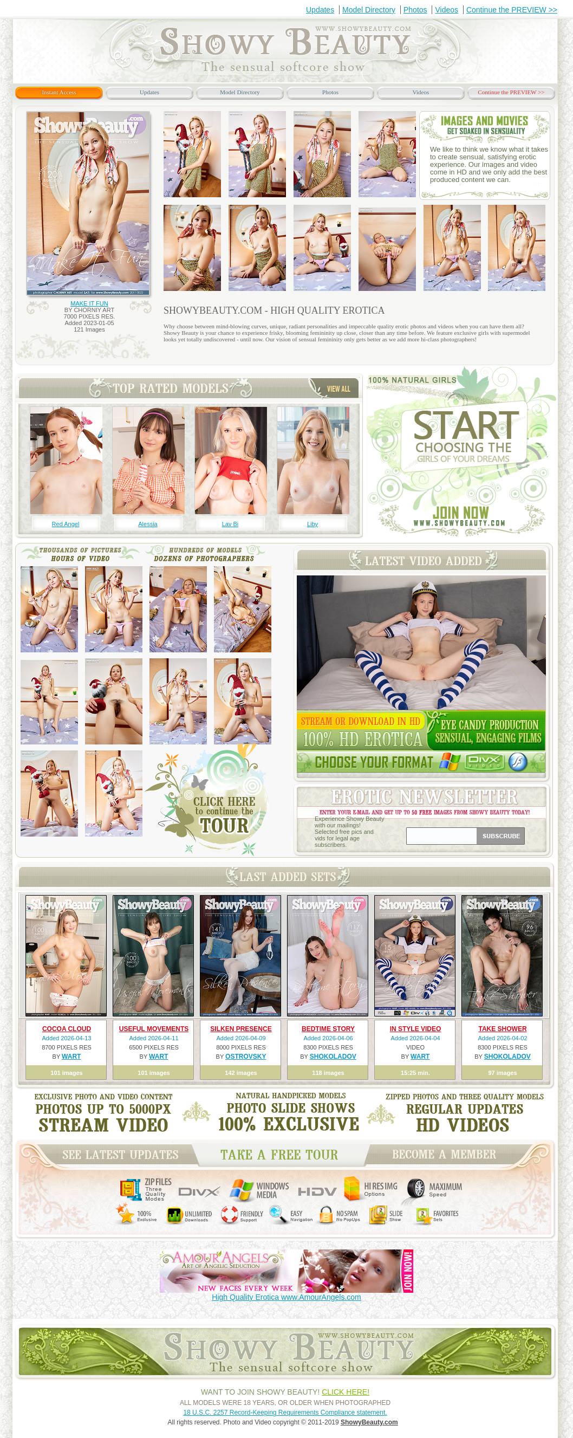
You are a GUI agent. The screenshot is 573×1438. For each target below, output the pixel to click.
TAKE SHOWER (502, 1029)
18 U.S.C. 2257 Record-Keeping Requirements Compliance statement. (285, 1412)
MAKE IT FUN (89, 303)
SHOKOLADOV (333, 1056)
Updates (320, 9)
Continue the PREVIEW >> (511, 9)
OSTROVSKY (245, 1056)
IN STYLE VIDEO (415, 1029)
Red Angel (66, 524)
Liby (312, 524)
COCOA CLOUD (66, 1029)
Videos (446, 9)
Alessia (147, 524)
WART (71, 1056)
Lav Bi (230, 524)
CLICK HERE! (345, 1392)
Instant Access (59, 92)
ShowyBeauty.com (369, 1422)
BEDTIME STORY (328, 1029)
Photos (415, 9)
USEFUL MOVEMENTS (153, 1029)
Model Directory (368, 9)
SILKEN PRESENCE (240, 1029)
